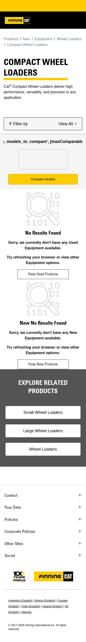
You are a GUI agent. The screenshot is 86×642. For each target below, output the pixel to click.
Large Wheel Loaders (43, 431)
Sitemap (26, 612)
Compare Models (43, 179)
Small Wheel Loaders (43, 412)
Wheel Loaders (43, 449)
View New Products (43, 364)
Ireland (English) (52, 606)
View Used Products (43, 274)
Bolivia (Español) (45, 600)
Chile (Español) (30, 606)
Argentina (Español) (20, 600)
